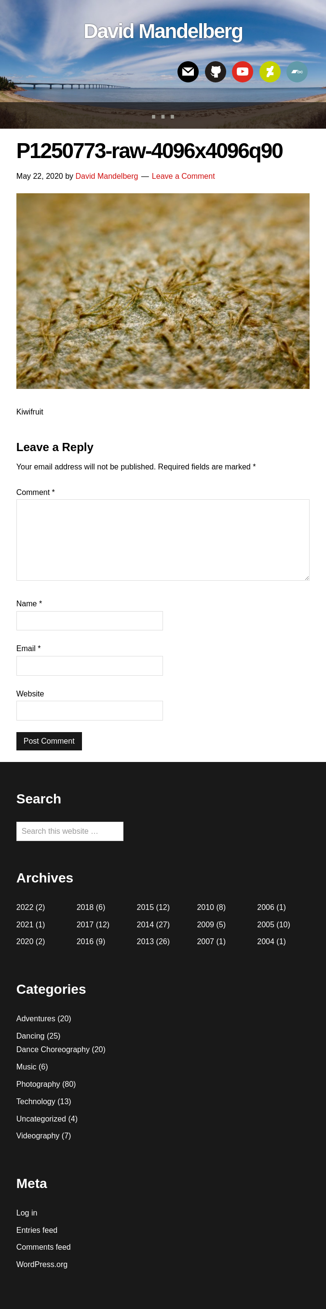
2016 (85, 941)
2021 (25, 925)
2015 (145, 907)
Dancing (30, 1036)
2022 (25, 907)
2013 (145, 941)
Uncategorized (41, 1119)
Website (30, 694)
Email (28, 648)
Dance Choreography (53, 1049)
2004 (265, 941)
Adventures (35, 1019)
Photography (38, 1084)
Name (29, 604)
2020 (25, 941)
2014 (145, 925)
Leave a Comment (183, 176)
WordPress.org (42, 1264)
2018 (85, 907)
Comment (35, 492)
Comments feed (43, 1247)
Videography (38, 1136)
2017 (85, 925)
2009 (205, 925)
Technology (35, 1101)
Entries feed (36, 1230)
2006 (265, 907)
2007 (205, 941)
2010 (205, 907)
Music (26, 1067)
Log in (27, 1213)
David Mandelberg (163, 31)
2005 (265, 925)
